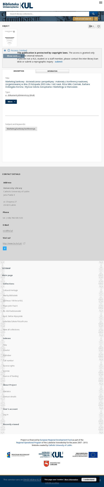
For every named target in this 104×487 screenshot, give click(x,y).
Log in (5, 414)
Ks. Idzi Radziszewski (12, 311)
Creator (6, 350)
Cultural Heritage (10, 290)
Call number (8, 360)
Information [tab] (52, 71)
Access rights (8, 366)
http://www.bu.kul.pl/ (12, 243)
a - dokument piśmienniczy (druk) (19, 95)
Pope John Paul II (10, 306)
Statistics (7, 391)
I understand (89, 480)
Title (5, 345)
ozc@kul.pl (8, 230)
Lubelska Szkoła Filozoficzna (15, 321)
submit (59, 61)
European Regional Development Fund (56, 440)
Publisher (7, 355)
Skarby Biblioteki (10, 295)
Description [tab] (19, 71)
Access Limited (15, 50)
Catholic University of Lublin (60, 445)
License (6, 371)
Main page (7, 275)
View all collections (11, 329)
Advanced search (83, 18)
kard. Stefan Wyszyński (13, 316)
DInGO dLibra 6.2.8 (32, 479)
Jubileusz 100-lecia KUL (13, 300)
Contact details (9, 396)
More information (71, 479)
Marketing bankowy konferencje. (21, 129)
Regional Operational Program (28, 442)
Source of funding (11, 376)
